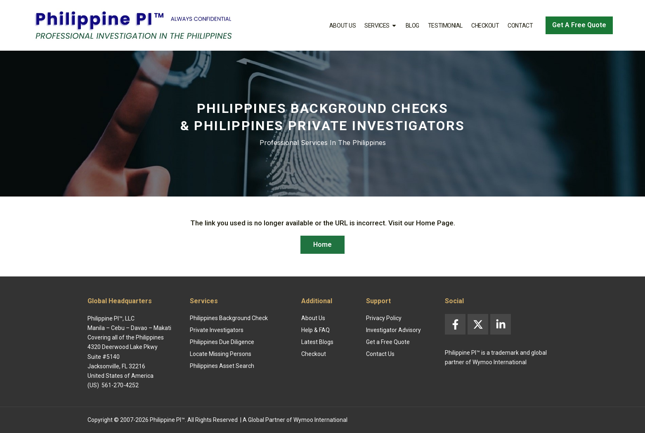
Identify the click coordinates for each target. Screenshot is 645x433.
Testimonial (445, 25)
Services (380, 25)
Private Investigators (216, 330)
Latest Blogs (317, 342)
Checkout (485, 25)
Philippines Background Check (229, 318)
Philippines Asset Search (222, 366)
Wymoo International (320, 420)
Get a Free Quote (388, 342)
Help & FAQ (315, 330)
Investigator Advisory (393, 330)
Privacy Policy (384, 318)
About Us (342, 25)
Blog (412, 25)
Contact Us (380, 354)
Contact (520, 25)
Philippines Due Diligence (222, 342)
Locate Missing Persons (220, 354)
